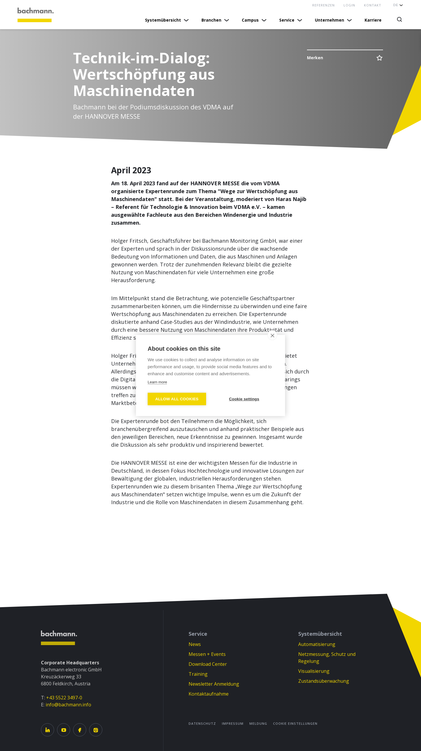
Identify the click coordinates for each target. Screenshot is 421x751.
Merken (315, 57)
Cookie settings (244, 399)
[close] (272, 335)
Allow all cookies (177, 399)
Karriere (373, 20)
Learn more (157, 382)
